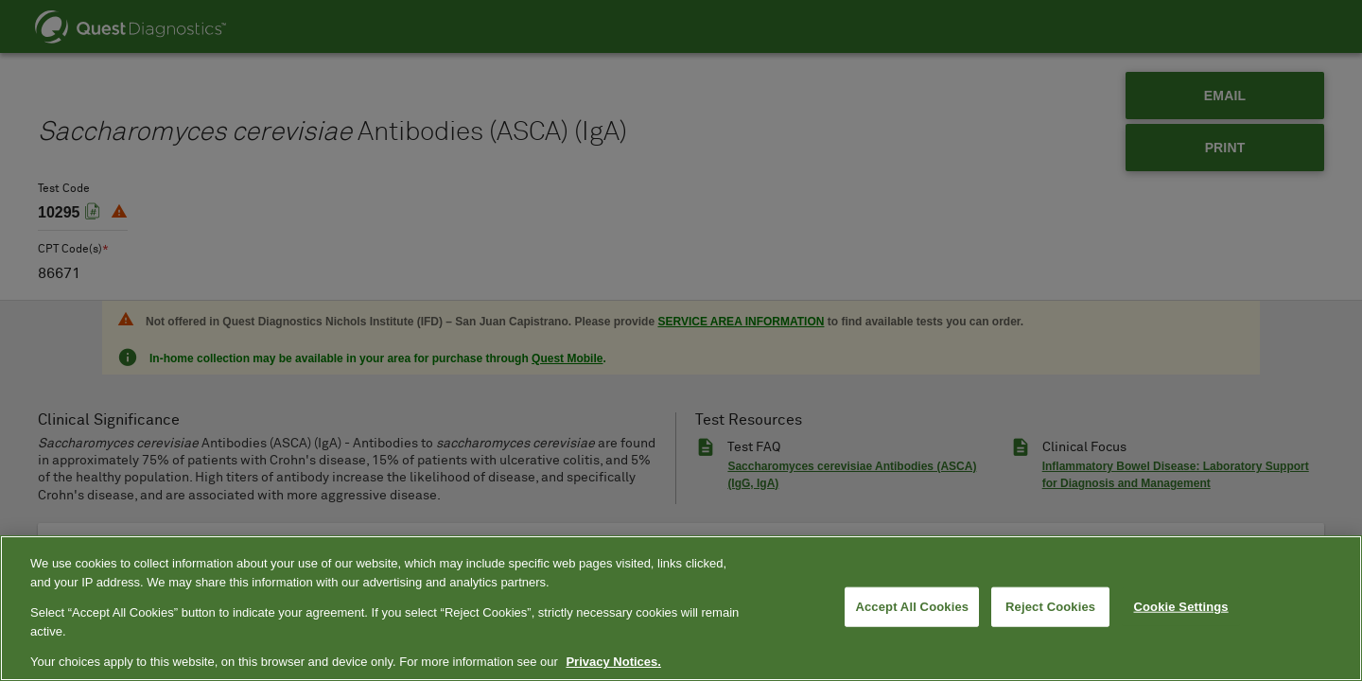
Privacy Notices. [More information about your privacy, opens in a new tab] (613, 662)
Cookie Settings (1181, 607)
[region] (681, 608)
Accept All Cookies (912, 607)
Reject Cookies (1050, 607)
